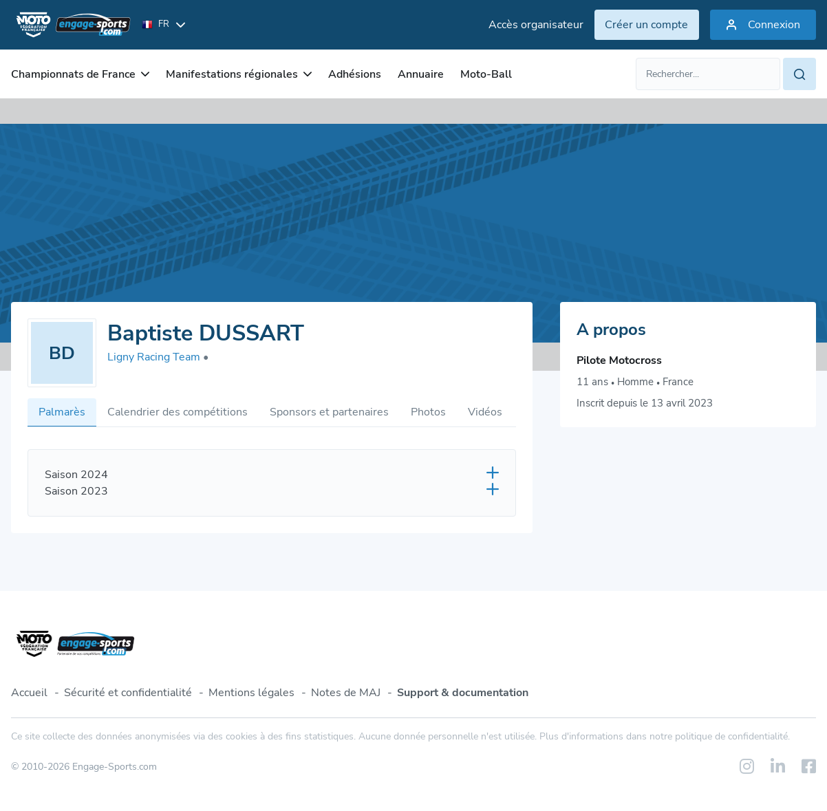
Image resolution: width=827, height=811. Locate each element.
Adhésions (354, 74)
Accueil (29, 692)
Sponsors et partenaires (329, 412)
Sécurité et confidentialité (128, 692)
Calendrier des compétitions (177, 412)
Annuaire (421, 74)
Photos (428, 412)
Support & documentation (462, 692)
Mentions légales (251, 692)
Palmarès (62, 412)
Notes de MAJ (345, 692)
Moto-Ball (486, 74)
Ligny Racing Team (157, 357)
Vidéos (485, 412)
